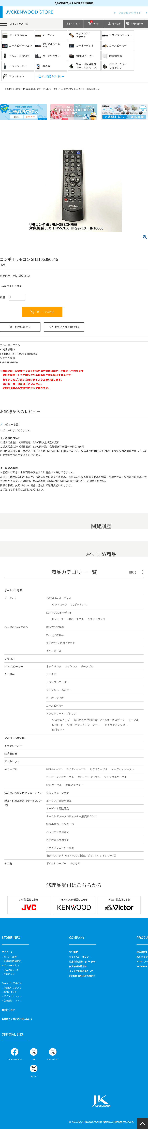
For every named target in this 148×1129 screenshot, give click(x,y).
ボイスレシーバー (56, 863)
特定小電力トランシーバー (61, 824)
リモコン (9, 658)
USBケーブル (54, 785)
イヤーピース (53, 650)
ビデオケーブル (99, 769)
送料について (10, 991)
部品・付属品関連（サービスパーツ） (36, 89)
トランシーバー (13, 745)
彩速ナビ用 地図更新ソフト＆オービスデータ (99, 719)
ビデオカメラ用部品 (57, 839)
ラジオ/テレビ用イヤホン (60, 643)
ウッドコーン (59, 604)
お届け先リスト (11, 969)
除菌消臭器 (10, 753)
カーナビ (51, 674)
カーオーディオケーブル (60, 777)
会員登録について (12, 1000)
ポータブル (87, 666)
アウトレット (12, 761)
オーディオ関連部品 (57, 808)
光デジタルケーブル (115, 777)
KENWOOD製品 (55, 627)
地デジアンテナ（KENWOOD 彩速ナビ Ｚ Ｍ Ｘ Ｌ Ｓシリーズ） (81, 855)
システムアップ (61, 719)
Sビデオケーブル (76, 769)
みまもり (75, 863)
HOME (9, 89)
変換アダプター (74, 785)
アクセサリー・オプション (61, 713)
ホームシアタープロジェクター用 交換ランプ (71, 816)
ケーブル (134, 719)
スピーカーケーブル (89, 777)
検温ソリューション (57, 792)
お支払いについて (12, 987)
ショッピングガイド (129, 12)
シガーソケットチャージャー (83, 724)
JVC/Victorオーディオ (58, 598)
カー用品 (9, 674)
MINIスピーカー (13, 666)
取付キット (58, 729)
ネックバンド (53, 666)
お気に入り (9, 974)
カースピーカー (55, 705)
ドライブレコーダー (57, 682)
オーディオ (10, 598)
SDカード (57, 724)
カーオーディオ (55, 697)
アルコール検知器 (14, 738)
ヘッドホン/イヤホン (16, 627)
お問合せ (28, 489)
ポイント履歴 (10, 956)
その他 (8, 863)
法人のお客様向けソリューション (23, 792)
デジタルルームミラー (58, 690)
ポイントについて (12, 996)
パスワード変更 (11, 965)
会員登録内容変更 (12, 961)
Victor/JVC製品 (55, 635)
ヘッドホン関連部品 (57, 832)
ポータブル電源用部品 (58, 800)
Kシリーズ (58, 619)
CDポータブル (79, 604)
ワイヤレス (71, 666)
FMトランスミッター (116, 724)
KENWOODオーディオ (59, 612)
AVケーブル (10, 769)
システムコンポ (96, 619)
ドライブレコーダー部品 (60, 847)
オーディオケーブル (122, 769)
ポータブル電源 (13, 590)
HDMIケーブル (54, 769)
